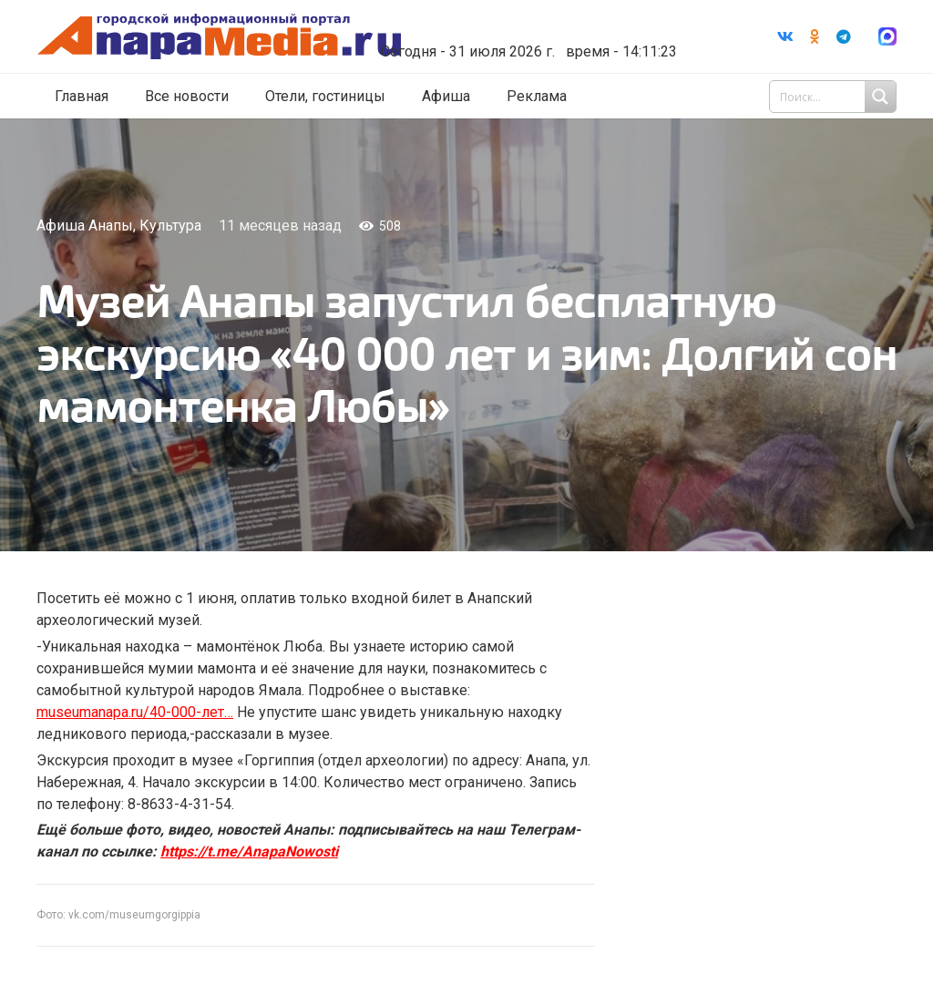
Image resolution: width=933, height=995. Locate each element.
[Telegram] (843, 36)
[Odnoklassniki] (814, 36)
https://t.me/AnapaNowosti (249, 851)
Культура (170, 225)
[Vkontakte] (785, 36)
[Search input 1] (834, 96)
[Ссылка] (239, 37)
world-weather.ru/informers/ (535, 27)
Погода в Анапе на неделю (535, 11)
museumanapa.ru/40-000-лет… (134, 712)
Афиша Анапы (84, 225)
